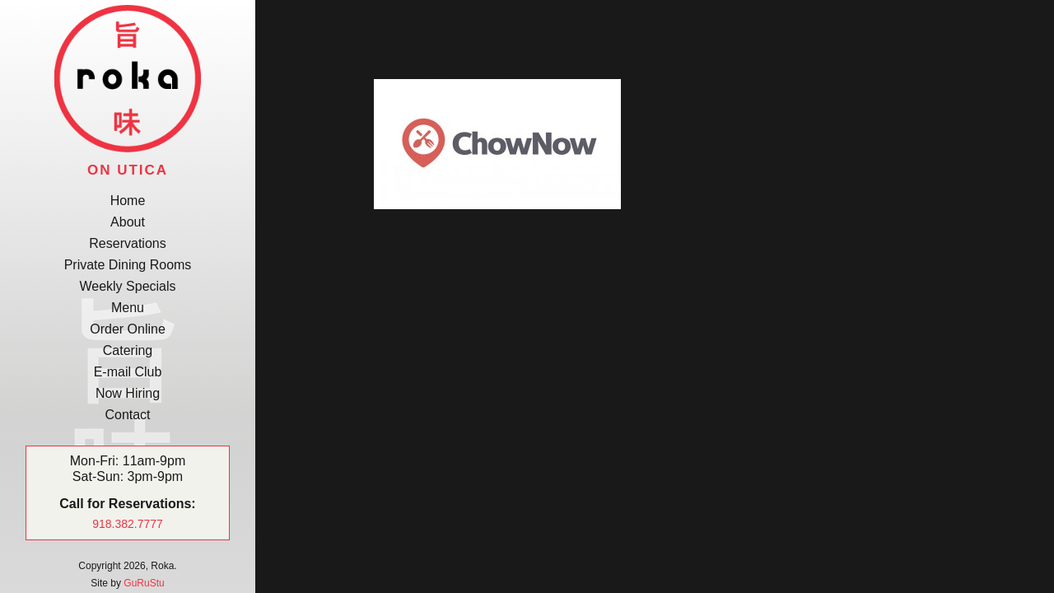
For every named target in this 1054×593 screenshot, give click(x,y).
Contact (127, 415)
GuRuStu (144, 583)
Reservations (127, 243)
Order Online (128, 329)
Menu (127, 308)
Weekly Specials (127, 286)
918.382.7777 (127, 523)
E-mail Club (128, 372)
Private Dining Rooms (128, 265)
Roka (127, 78)
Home (128, 201)
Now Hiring (128, 393)
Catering (127, 350)
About (127, 222)
